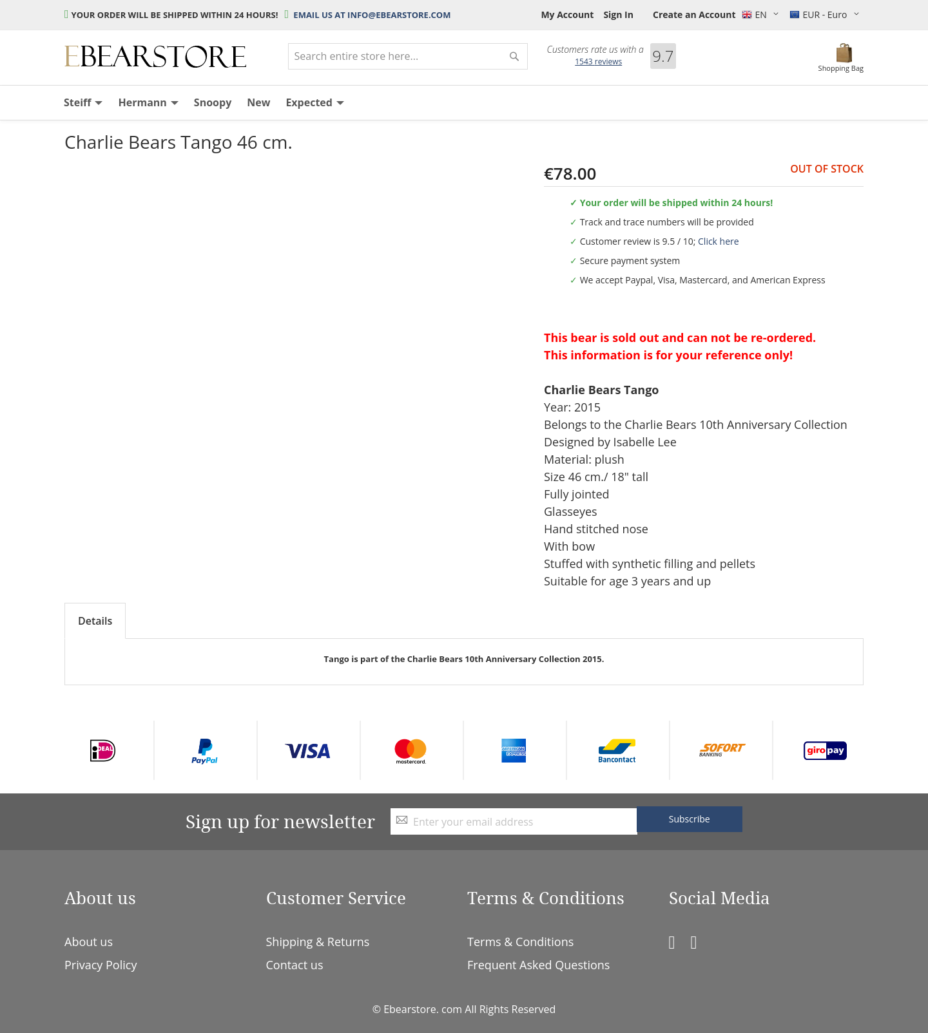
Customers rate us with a (595, 49)
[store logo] (155, 56)
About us (88, 941)
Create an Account (694, 14)
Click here (718, 241)
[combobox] (408, 56)
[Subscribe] (689, 819)
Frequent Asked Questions (538, 964)
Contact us (295, 964)
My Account (567, 14)
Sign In (618, 14)
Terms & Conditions (520, 941)
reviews (598, 61)
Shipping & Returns (318, 941)
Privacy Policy (100, 964)
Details (95, 621)
